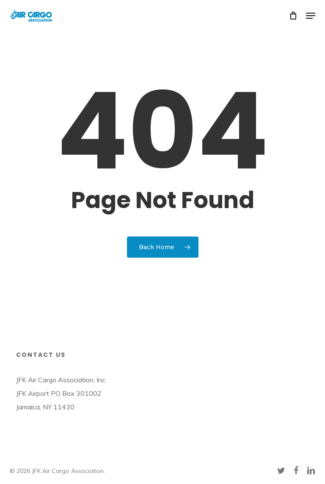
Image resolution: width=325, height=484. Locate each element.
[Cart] (293, 15)
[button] (310, 15)
